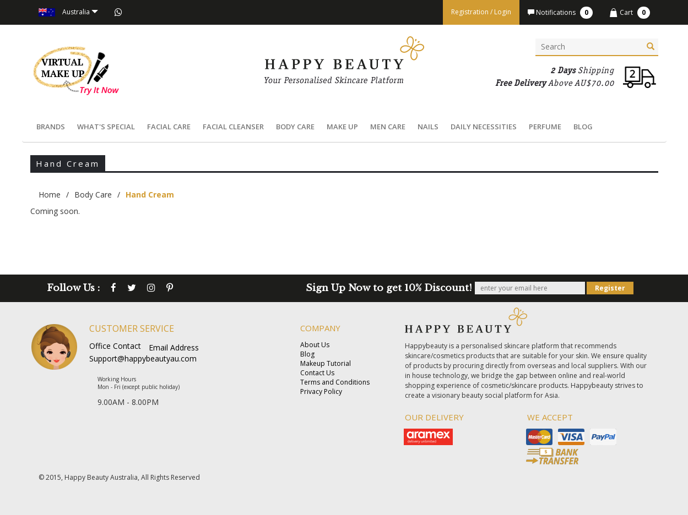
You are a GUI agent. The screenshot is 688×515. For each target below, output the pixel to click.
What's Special (106, 127)
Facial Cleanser (233, 127)
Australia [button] (68, 12)
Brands (50, 127)
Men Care (387, 127)
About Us (314, 344)
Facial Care (169, 127)
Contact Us (317, 372)
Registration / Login (481, 12)
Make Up (342, 127)
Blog (583, 127)
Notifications (560, 13)
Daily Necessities (484, 127)
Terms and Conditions (335, 382)
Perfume (545, 127)
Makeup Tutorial (325, 363)
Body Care (295, 127)
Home (50, 194)
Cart (629, 13)
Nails (428, 127)
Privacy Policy (321, 391)
